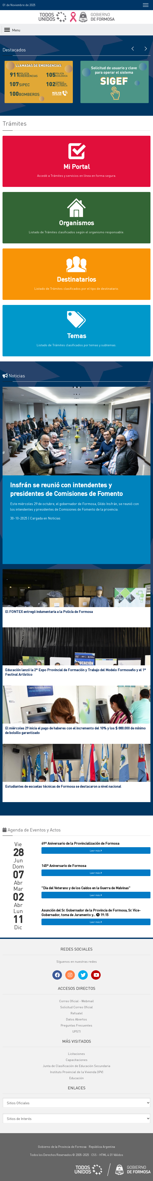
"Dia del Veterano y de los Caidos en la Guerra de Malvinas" (85, 887)
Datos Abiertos (76, 1019)
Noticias (54, 518)
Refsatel (77, 1013)
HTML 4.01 (106, 1155)
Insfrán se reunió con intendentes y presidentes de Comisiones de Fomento (66, 488)
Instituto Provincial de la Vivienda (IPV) (76, 1072)
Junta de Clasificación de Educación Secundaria (76, 1066)
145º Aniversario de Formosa (63, 865)
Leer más (96, 850)
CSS (94, 1155)
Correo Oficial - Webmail (76, 1001)
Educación (76, 1078)
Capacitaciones (77, 1060)
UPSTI (76, 1031)
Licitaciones (76, 1054)
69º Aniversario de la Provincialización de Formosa (80, 843)
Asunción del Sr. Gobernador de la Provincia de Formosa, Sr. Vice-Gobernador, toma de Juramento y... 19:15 (91, 912)
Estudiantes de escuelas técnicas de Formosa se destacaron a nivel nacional (63, 786)
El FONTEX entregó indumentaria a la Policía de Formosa (49, 611)
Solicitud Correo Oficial (76, 1007)
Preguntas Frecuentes (76, 1025)
